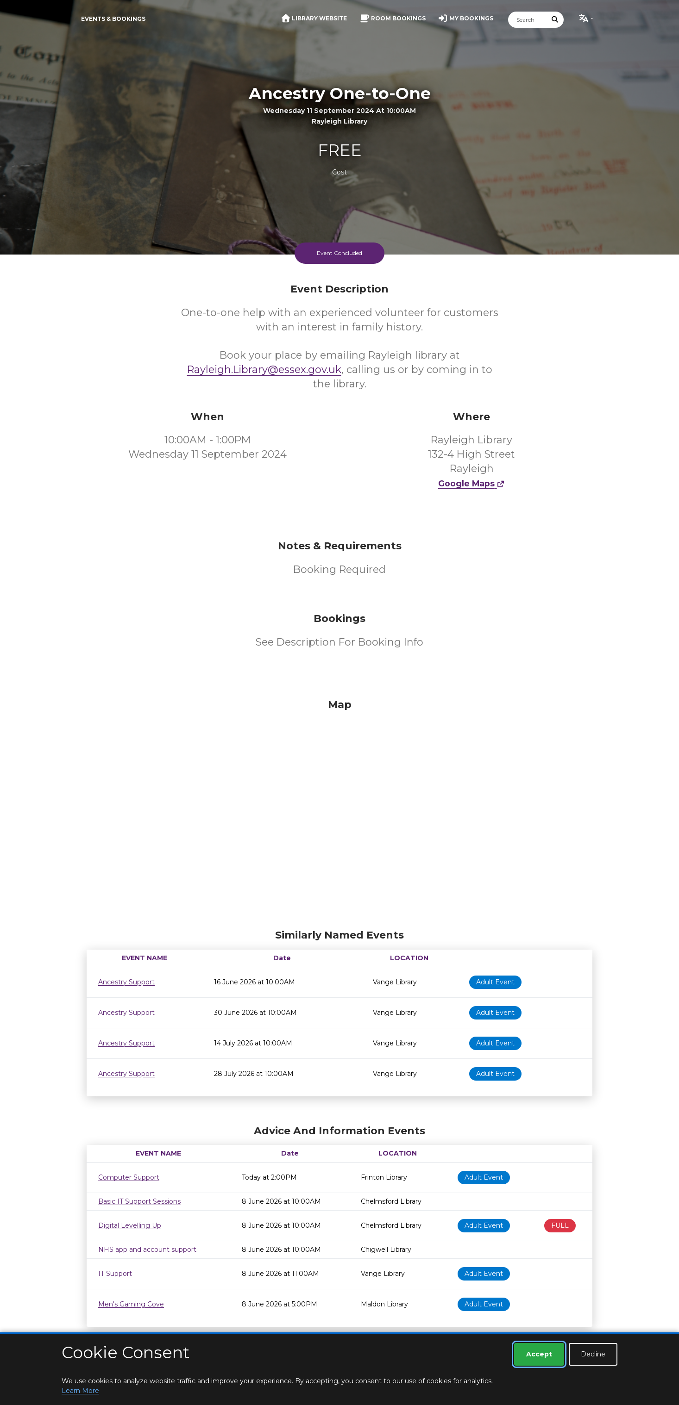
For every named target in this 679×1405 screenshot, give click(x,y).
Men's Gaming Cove (131, 1304)
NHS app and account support (147, 1249)
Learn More (80, 1390)
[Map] (339, 811)
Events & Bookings (113, 18)
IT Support (115, 1273)
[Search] (527, 20)
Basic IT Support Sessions (139, 1201)
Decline (593, 1354)
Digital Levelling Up (129, 1225)
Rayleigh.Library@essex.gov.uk (264, 369)
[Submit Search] (555, 20)
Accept (539, 1354)
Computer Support (128, 1177)
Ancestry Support (126, 982)
